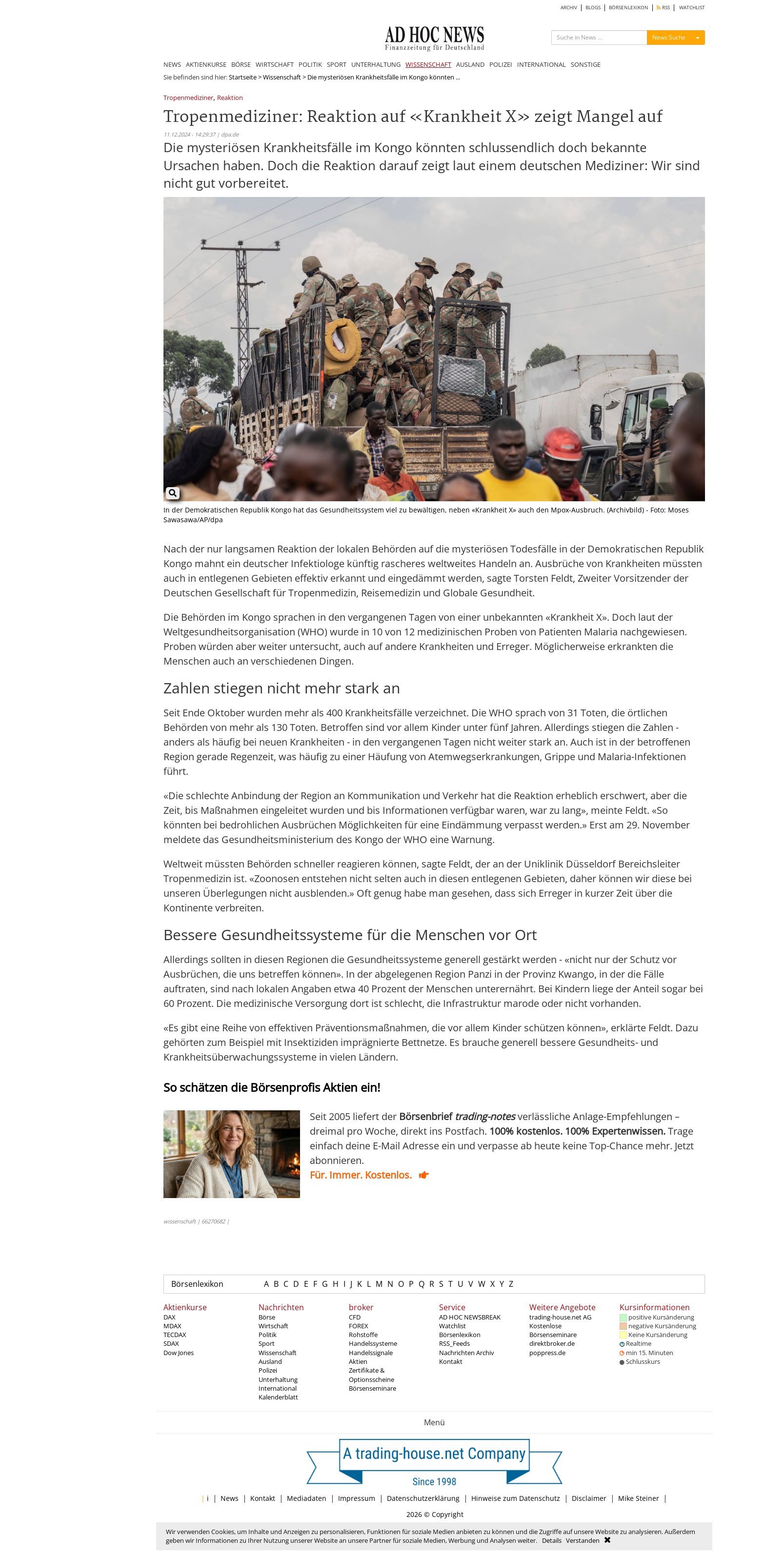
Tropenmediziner (188, 98)
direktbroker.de (552, 1343)
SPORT (336, 64)
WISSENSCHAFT (428, 64)
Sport (267, 1343)
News (230, 1498)
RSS (663, 7)
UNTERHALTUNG (376, 64)
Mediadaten (306, 1498)
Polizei (268, 1370)
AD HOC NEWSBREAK (470, 1317)
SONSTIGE (586, 64)
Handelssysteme (373, 1343)
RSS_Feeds (454, 1343)
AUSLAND (470, 64)
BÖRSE (241, 64)
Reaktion (230, 98)
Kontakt (451, 1361)
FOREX (358, 1325)
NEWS (172, 64)
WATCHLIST (692, 7)
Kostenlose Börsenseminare (553, 1330)
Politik (268, 1334)
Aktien (358, 1361)
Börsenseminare (372, 1388)
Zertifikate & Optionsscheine (371, 1374)
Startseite (243, 77)
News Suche (668, 37)
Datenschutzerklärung (423, 1498)
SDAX (171, 1343)
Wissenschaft (282, 77)
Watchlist (452, 1325)
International (278, 1388)
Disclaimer (589, 1498)
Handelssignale (371, 1352)
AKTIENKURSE (206, 64)
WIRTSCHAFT (275, 64)
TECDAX (174, 1334)
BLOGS (593, 7)
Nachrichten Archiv (466, 1352)
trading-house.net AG (560, 1317)
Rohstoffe (363, 1334)
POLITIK (310, 64)
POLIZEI (500, 64)
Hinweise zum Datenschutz (515, 1498)
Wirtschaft (273, 1325)
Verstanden (583, 1540)
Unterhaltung (278, 1379)
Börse (267, 1317)
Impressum (356, 1498)
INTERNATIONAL (541, 64)
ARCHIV (569, 7)
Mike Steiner (638, 1498)
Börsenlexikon (197, 1284)
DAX (169, 1317)
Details (552, 1540)
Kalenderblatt (278, 1397)
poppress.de (547, 1352)
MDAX (172, 1325)
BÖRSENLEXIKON (628, 7)
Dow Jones (178, 1352)
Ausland (270, 1361)
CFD (355, 1317)
